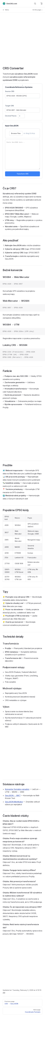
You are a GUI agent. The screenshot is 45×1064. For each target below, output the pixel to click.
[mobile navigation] (41, 3)
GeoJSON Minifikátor (14, 802)
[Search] (35, 4)
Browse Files (16, 133)
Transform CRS (22, 174)
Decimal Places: (15, 116)
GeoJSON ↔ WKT (13, 795)
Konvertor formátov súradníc (17, 789)
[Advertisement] (21, 41)
